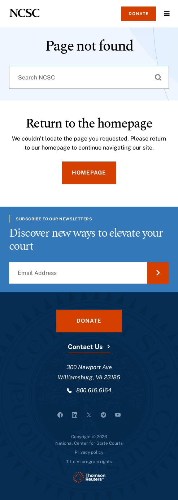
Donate (139, 13)
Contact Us (85, 346)
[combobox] (89, 77)
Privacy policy (89, 452)
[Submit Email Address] (158, 273)
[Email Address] (89, 273)
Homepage (89, 172)
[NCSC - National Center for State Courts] (24, 13)
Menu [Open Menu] (167, 14)
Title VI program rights (89, 461)
